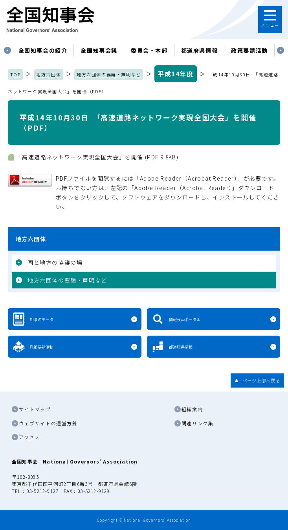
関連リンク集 (198, 423)
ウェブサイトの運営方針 (48, 423)
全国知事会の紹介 (43, 50)
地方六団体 (48, 74)
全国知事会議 (99, 50)
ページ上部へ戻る (261, 380)
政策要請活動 (249, 50)
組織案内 (192, 409)
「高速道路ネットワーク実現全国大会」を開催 (79, 157)
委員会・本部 (149, 50)
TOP (15, 74)
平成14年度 (176, 73)
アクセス (29, 437)
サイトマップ (35, 409)
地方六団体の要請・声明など (109, 74)
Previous (7, 50)
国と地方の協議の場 (55, 262)
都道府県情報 (199, 50)
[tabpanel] (43, 50)
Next (280, 50)
